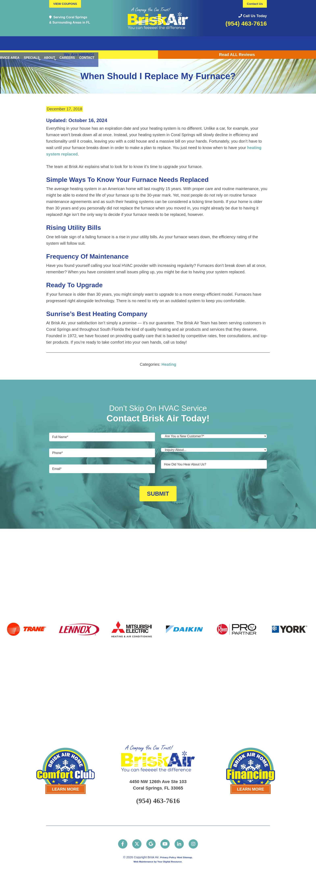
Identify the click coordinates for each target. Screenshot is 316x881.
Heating (168, 364)
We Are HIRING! (79, 54)
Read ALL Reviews (237, 54)
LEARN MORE (65, 786)
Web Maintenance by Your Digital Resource (158, 860)
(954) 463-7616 (246, 23)
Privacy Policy (166, 856)
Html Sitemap (186, 856)
